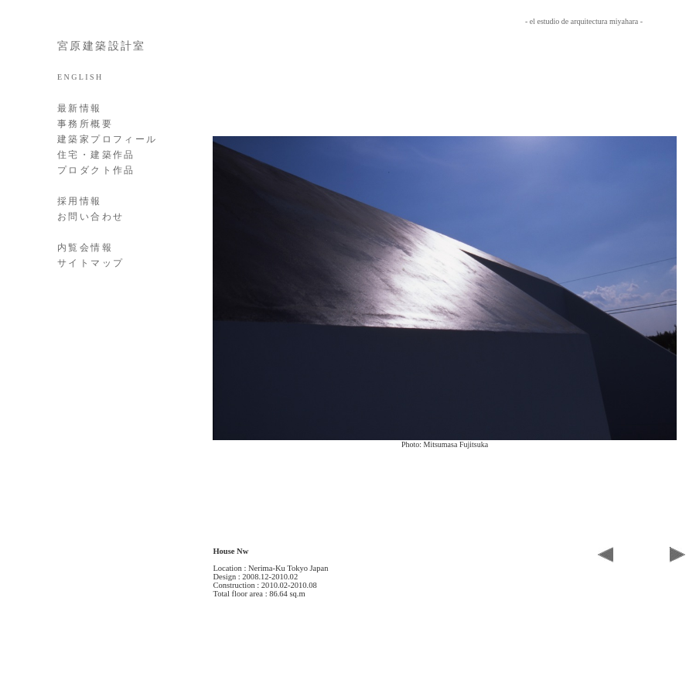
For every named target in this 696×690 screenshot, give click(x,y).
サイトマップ (90, 263)
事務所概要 (85, 123)
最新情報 (79, 108)
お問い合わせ (90, 216)
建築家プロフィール (107, 139)
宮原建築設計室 (101, 46)
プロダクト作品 (96, 170)
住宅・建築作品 (96, 154)
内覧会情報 (85, 247)
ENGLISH (80, 77)
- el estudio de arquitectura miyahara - (584, 21)
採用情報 (79, 201)
